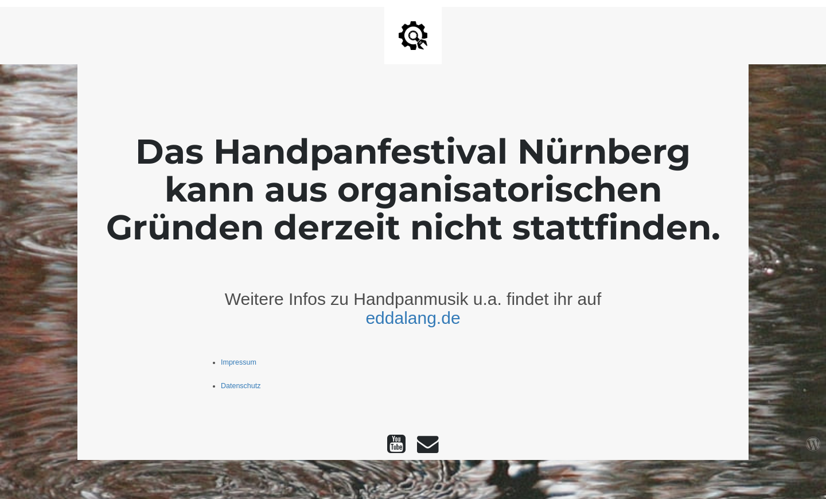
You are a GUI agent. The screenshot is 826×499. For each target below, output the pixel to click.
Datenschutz (240, 386)
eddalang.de (412, 317)
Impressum (238, 362)
